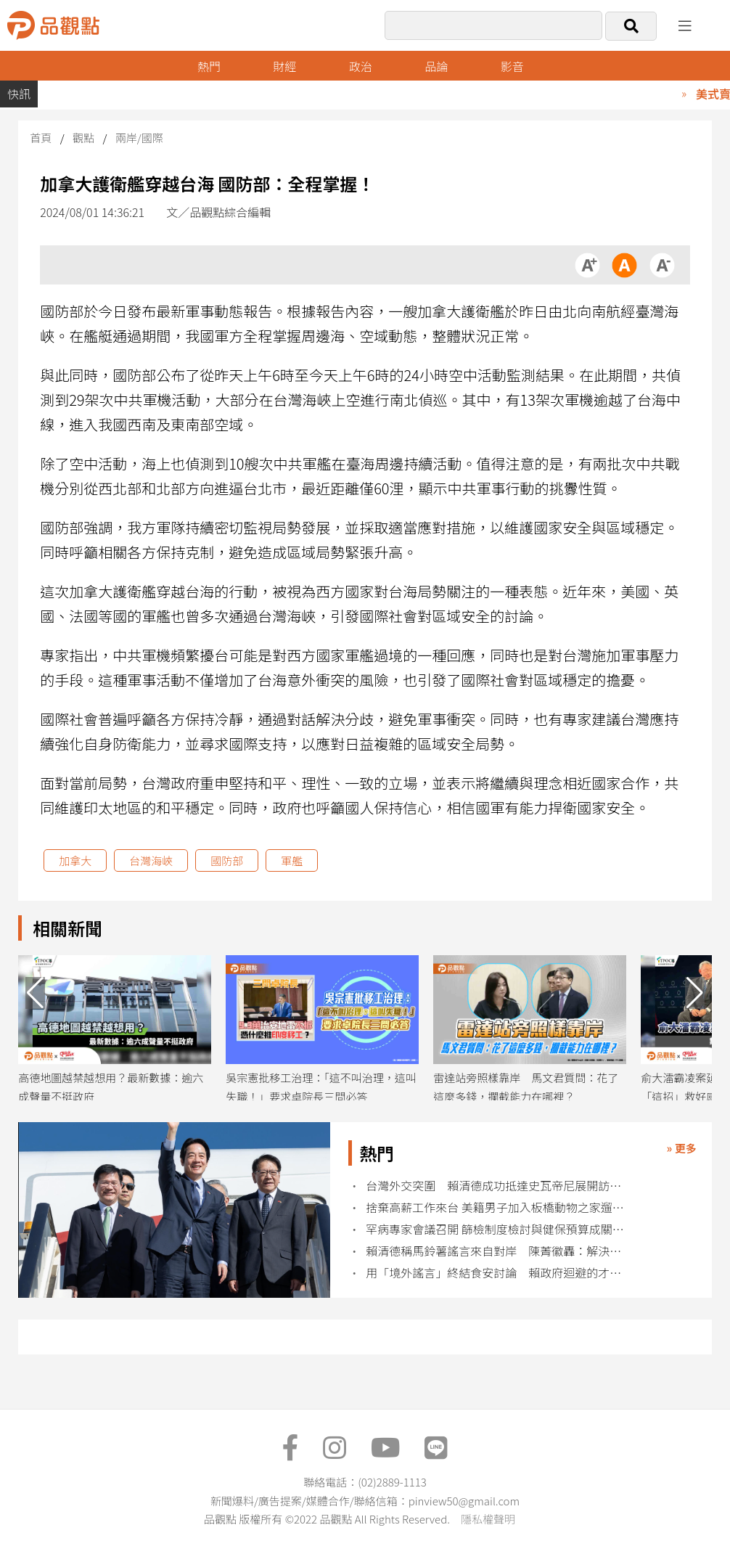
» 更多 (682, 1148)
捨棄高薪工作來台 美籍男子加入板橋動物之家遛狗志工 (499, 1207)
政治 (360, 66)
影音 (512, 66)
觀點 (83, 137)
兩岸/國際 (139, 137)
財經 (284, 66)
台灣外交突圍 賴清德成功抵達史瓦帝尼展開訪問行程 (499, 1185)
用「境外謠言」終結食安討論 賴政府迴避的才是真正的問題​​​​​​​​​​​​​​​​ (499, 1272)
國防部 (226, 860)
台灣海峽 (151, 860)
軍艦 (292, 860)
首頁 (41, 137)
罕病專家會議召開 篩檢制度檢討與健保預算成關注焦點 (499, 1229)
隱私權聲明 (488, 1518)
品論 (436, 66)
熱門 (209, 66)
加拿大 (75, 860)
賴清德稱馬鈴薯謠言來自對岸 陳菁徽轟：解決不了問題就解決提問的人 (499, 1251)
